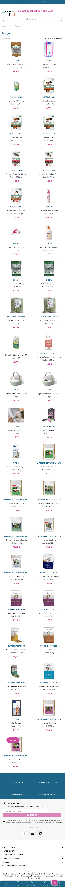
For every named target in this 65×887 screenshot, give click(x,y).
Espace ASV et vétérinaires (13, 855)
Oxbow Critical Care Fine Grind (16, 64)
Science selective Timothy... (16, 686)
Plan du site (58, 876)
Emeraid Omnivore (48, 540)
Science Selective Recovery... (49, 576)
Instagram (40, 833)
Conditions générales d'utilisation (15, 874)
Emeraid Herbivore (48, 467)
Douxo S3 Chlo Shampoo (49, 247)
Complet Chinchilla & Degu (16, 174)
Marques (5, 862)
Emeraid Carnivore (48, 723)
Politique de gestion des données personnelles (36, 876)
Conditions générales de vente (39, 874)
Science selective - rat (48, 650)
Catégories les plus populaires (15, 866)
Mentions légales (57, 874)
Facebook (25, 833)
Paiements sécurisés (10, 858)
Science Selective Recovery (48, 686)
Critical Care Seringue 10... (16, 430)
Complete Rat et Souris (16, 211)
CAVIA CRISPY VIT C (16, 101)
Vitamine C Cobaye (48, 64)
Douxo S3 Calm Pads (16, 247)
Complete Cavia (49, 101)
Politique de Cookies (10, 876)
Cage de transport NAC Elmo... (16, 394)
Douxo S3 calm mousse (49, 211)
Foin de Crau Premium (16, 320)
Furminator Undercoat (48, 430)
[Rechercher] (33, 19)
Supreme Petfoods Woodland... (49, 357)
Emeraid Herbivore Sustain (48, 503)
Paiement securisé (33, 878)
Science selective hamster (16, 650)
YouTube (32, 833)
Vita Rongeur (16, 723)
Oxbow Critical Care (16, 284)
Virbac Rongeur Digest (16, 467)
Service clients (8, 851)
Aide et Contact (8, 847)
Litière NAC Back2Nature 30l (16, 355)
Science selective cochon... (16, 613)
